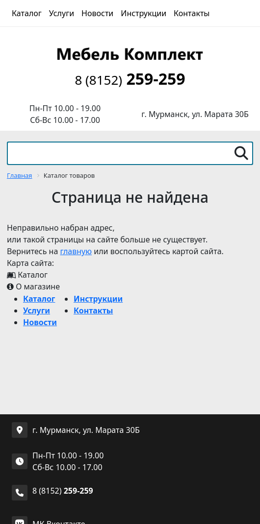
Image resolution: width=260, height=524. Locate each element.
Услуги (61, 13)
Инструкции (143, 13)
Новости (97, 13)
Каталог (27, 13)
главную (76, 251)
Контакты (191, 13)
